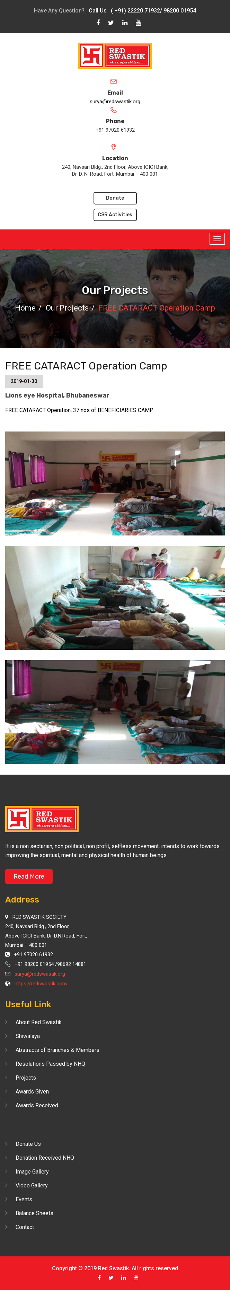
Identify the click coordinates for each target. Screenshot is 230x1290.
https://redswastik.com (41, 983)
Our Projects (67, 308)
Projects (26, 1077)
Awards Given (32, 1091)
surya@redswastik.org (115, 101)
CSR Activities (115, 215)
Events (24, 1199)
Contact (25, 1227)
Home (25, 308)
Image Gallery (32, 1171)
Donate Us (28, 1144)
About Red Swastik (39, 1022)
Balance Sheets (34, 1213)
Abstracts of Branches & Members (57, 1050)
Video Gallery (32, 1185)
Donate (115, 198)
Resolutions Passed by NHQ (50, 1064)
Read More (29, 876)
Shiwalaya (28, 1036)
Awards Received (37, 1105)
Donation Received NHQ (45, 1157)
